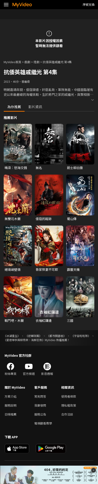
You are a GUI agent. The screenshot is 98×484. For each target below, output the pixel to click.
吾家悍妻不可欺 (47, 269)
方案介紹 (10, 396)
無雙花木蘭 (13, 218)
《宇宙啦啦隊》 (80, 336)
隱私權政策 (68, 405)
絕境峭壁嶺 (13, 269)
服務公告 (40, 414)
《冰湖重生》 (12, 336)
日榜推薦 (10, 414)
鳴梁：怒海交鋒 (16, 167)
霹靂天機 (73, 269)
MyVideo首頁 (12, 62)
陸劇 (37, 62)
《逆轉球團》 (33, 336)
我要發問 (40, 405)
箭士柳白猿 (75, 167)
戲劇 (27, 62)
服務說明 (10, 405)
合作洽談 (67, 414)
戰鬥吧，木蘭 (14, 320)
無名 (39, 167)
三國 (70, 320)
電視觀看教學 (43, 423)
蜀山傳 (72, 218)
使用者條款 (68, 396)
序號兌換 (89, 4)
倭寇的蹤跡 (44, 218)
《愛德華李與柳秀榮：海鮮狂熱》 (24, 340)
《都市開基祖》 (56, 336)
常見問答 (40, 396)
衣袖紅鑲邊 (44, 320)
